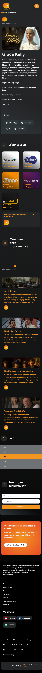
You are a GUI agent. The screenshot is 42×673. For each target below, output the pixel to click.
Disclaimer (6, 645)
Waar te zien (7, 587)
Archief (6, 598)
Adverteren (7, 640)
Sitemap (23, 650)
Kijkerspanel (7, 650)
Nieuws (6, 591)
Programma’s (7, 584)
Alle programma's (9, 23)
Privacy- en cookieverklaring (22, 640)
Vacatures (27, 645)
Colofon (16, 650)
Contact (6, 605)
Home (3, 12)
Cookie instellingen (9, 655)
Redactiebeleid (17, 645)
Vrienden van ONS (9, 601)
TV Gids (6, 594)
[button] (36, 6)
